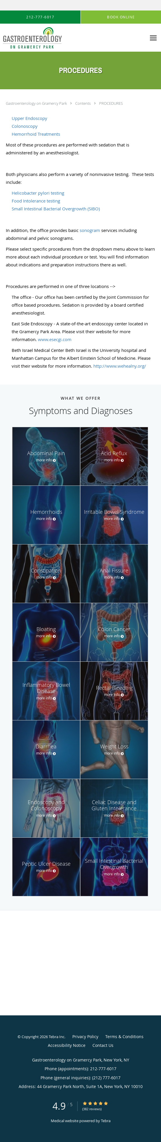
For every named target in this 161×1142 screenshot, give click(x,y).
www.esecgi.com (54, 339)
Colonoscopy (25, 126)
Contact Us (102, 1045)
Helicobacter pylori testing (38, 193)
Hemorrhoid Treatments (36, 134)
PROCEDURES (111, 103)
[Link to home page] (42, 38)
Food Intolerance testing (36, 201)
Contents (83, 103)
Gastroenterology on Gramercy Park (37, 103)
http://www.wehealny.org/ (119, 366)
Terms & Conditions (124, 1036)
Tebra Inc (56, 1036)
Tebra (106, 1120)
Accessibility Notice (66, 1045)
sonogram (90, 230)
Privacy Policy (85, 1036)
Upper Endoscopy (29, 118)
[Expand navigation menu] (153, 37)
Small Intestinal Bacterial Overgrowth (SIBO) (56, 209)
